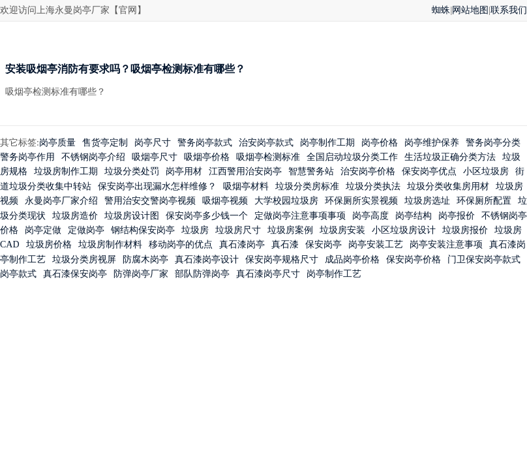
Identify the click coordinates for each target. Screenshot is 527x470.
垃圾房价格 (49, 244)
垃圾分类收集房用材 (448, 186)
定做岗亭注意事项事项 (300, 216)
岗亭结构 (413, 216)
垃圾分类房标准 (307, 186)
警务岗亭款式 (204, 143)
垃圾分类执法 (373, 186)
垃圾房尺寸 (238, 230)
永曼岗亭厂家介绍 (61, 201)
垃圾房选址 (427, 201)
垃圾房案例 (290, 230)
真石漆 (285, 244)
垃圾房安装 (342, 230)
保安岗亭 (323, 244)
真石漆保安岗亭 (75, 274)
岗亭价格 (379, 143)
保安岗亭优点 (429, 171)
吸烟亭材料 (246, 186)
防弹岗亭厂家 (140, 274)
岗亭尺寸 (152, 143)
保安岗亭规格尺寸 (281, 259)
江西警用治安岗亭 (245, 171)
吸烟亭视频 (225, 201)
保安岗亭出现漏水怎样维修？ (157, 186)
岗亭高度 (370, 216)
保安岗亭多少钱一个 (207, 216)
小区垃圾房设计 (404, 230)
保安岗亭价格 (413, 259)
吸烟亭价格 (207, 157)
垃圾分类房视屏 (84, 259)
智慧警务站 (311, 171)
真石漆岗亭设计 (207, 259)
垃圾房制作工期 (66, 171)
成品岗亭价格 (352, 259)
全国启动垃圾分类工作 (352, 157)
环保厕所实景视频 (361, 201)
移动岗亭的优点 (181, 244)
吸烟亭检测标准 (268, 157)
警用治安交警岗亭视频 (150, 201)
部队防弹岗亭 (202, 274)
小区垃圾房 (486, 171)
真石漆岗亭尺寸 (268, 274)
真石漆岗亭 (242, 244)
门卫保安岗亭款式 (483, 259)
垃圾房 (195, 230)
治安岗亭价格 (367, 171)
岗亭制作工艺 (334, 274)
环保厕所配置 (484, 201)
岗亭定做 (43, 230)
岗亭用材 (184, 171)
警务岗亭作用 (27, 157)
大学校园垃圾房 (286, 201)
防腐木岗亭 (145, 259)
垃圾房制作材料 (110, 244)
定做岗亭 (86, 230)
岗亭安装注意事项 (446, 244)
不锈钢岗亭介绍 (93, 157)
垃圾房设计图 (131, 216)
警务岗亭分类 (493, 143)
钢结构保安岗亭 (143, 230)
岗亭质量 (57, 143)
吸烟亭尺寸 (154, 157)
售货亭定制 (105, 143)
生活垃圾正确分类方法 (450, 157)
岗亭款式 (18, 274)
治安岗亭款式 (266, 143)
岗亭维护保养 (431, 143)
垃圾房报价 (465, 230)
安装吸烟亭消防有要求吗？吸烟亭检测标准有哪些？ (125, 68)
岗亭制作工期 (327, 143)
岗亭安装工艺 (375, 244)
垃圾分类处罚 (131, 171)
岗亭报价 (456, 216)
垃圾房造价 (75, 216)
